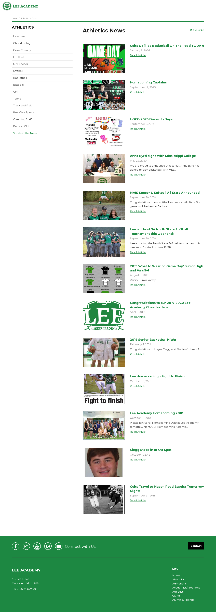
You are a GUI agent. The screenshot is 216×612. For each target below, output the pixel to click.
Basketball (20, 77)
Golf (15, 91)
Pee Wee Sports (23, 112)
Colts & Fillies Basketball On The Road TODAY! (167, 46)
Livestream (20, 36)
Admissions (179, 583)
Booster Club (21, 126)
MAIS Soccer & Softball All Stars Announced (165, 193)
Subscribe (198, 30)
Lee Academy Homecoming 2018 (156, 413)
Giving (176, 595)
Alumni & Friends (183, 599)
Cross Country (22, 50)
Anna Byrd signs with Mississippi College (163, 156)
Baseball (18, 84)
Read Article (138, 55)
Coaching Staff (22, 119)
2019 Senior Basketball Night (153, 340)
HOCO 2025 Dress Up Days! (151, 119)
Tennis (17, 98)
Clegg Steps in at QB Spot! (151, 450)
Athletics (25, 18)
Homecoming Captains (148, 82)
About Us (178, 579)
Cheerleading (22, 43)
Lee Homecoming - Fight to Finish (157, 376)
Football (18, 57)
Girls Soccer (20, 64)
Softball (18, 70)
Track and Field (23, 105)
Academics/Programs (186, 587)
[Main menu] (210, 6)
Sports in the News (25, 133)
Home (15, 18)
